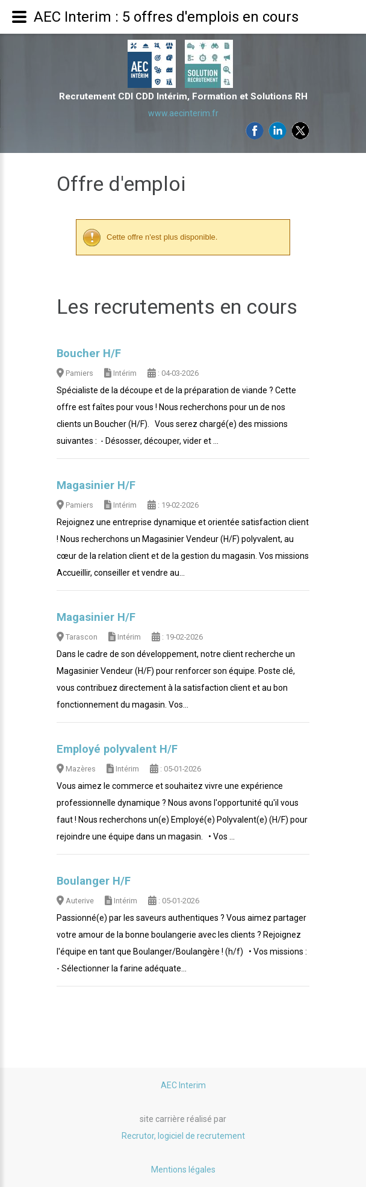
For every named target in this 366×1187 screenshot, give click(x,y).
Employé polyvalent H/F (117, 749)
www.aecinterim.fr (183, 113)
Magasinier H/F (96, 485)
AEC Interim (183, 1085)
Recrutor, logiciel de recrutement (183, 1136)
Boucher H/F (89, 353)
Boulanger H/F (94, 881)
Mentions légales (183, 1169)
